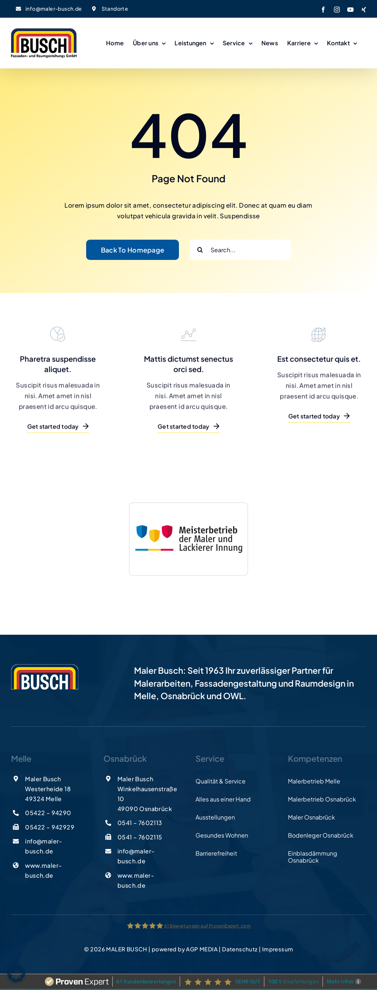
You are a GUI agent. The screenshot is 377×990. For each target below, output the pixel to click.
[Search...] (240, 250)
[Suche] (200, 250)
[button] (16, 974)
